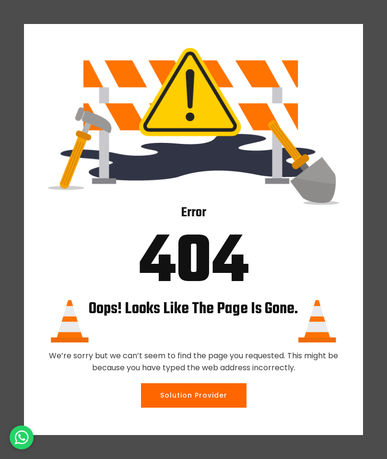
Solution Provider (193, 395)
